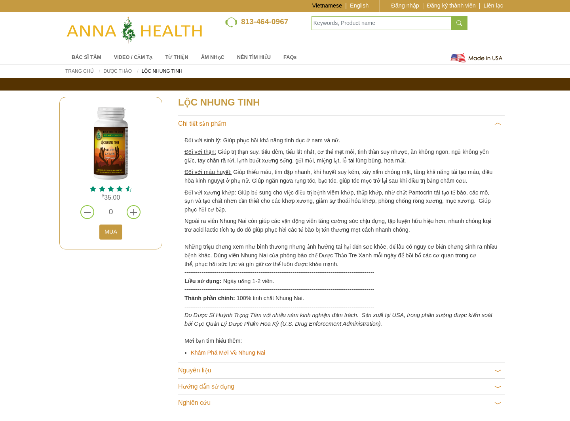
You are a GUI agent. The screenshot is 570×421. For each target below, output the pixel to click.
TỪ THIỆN (176, 57)
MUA (110, 231)
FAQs (289, 57)
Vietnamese (327, 5)
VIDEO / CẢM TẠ (133, 57)
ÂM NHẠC (212, 57)
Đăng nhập (405, 5)
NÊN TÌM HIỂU (254, 57)
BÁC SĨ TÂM (86, 57)
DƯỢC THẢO (117, 71)
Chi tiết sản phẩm (340, 123)
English (359, 5)
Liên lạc (493, 5)
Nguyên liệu (340, 370)
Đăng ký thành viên (451, 5)
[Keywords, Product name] (381, 23)
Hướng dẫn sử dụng (340, 386)
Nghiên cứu (340, 403)
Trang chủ (79, 71)
